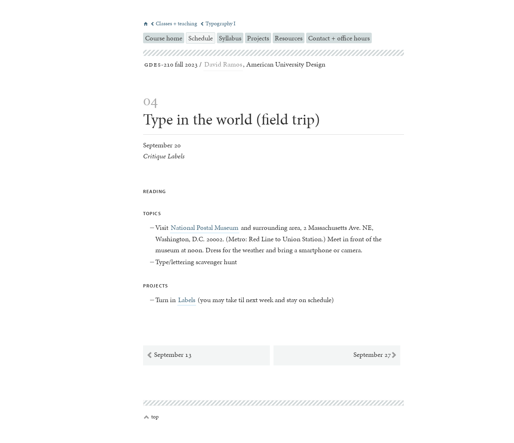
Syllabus (230, 38)
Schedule (200, 38)
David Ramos (223, 64)
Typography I (218, 23)
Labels (186, 300)
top (151, 417)
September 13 (169, 355)
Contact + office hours (339, 38)
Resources (288, 38)
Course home (163, 38)
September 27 (375, 355)
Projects (258, 38)
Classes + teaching (174, 23)
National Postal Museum (204, 227)
